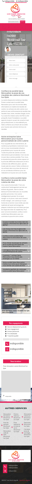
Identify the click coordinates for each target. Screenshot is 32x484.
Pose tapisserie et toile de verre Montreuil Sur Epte (16, 427)
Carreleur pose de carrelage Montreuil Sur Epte (26, 432)
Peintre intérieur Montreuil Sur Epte (16, 416)
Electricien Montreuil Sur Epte (26, 424)
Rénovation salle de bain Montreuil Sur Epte (6, 434)
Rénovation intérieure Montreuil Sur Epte (26, 416)
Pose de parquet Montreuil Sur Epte (5, 425)
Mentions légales (24, 480)
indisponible (8, 1)
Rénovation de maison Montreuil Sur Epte (6, 416)
